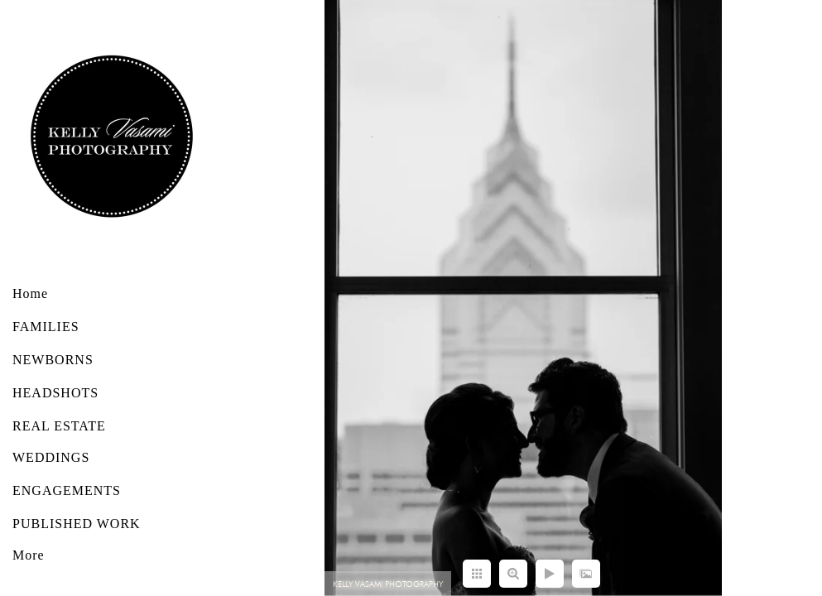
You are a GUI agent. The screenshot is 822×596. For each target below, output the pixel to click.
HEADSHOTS (55, 393)
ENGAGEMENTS (66, 490)
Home (30, 293)
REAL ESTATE (59, 426)
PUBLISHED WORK (76, 524)
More (28, 555)
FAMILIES (45, 327)
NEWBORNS (53, 360)
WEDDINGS (50, 457)
